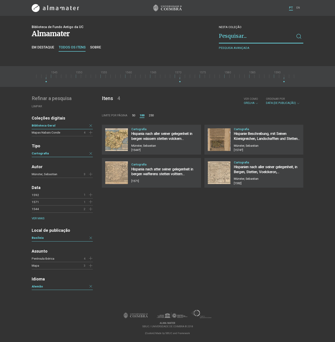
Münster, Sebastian (44, 174)
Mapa (35, 265)
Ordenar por (275, 98)
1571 (35, 202)
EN (298, 7)
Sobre (95, 47)
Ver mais (38, 218)
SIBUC (168, 333)
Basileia (38, 237)
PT (291, 7)
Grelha (251, 101)
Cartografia (40, 153)
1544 (35, 209)
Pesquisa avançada (234, 48)
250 (151, 115)
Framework (184, 333)
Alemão (37, 286)
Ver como (251, 98)
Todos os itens (72, 47)
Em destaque (43, 47)
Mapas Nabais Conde (46, 132)
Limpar (37, 106)
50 (133, 115)
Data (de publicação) (283, 101)
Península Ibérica (43, 258)
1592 (35, 195)
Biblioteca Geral (43, 125)
